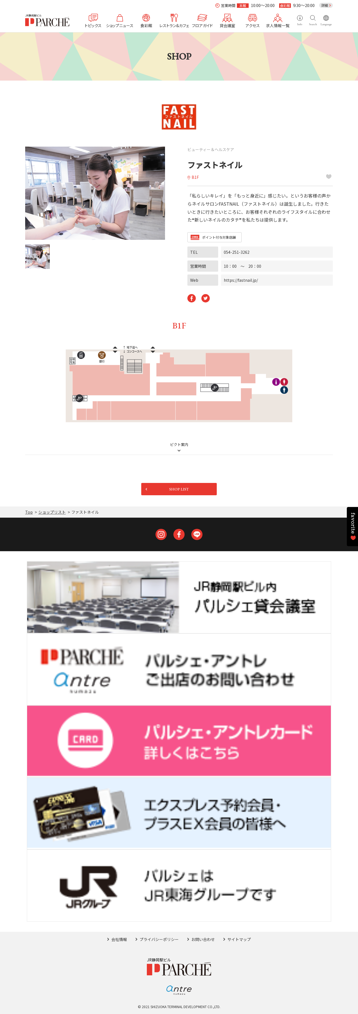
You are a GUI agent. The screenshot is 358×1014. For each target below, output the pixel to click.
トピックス (93, 25)
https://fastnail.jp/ (241, 280)
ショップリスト (52, 512)
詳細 (324, 5)
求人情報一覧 (277, 25)
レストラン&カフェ (174, 25)
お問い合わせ (203, 939)
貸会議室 (227, 25)
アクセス (253, 25)
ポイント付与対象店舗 (219, 237)
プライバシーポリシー (159, 939)
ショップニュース (119, 25)
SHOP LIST (179, 489)
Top (29, 512)
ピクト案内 (179, 445)
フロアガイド (202, 25)
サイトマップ (239, 939)
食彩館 (146, 25)
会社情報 (119, 939)
